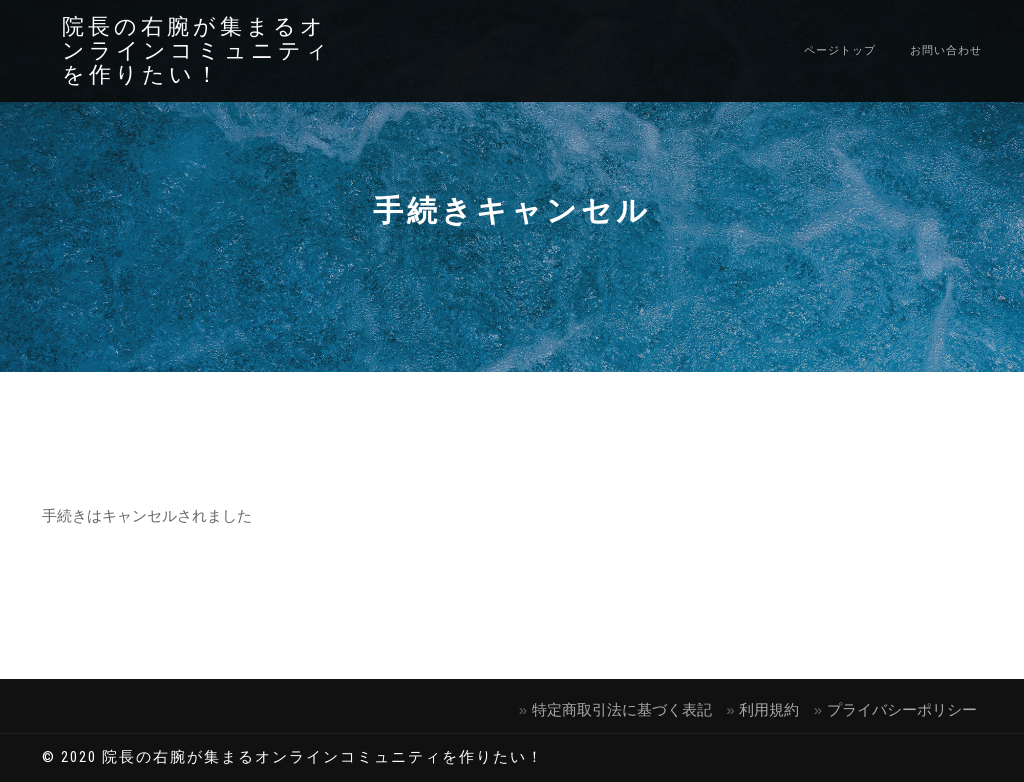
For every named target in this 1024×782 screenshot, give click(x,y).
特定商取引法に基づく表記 (622, 709)
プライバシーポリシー (902, 709)
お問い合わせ (946, 50)
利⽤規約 (769, 709)
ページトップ (840, 50)
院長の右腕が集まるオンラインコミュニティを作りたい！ (197, 51)
